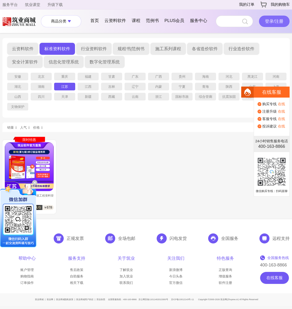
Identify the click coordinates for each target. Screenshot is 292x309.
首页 (94, 20)
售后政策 (76, 270)
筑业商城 (39, 299)
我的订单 (246, 4)
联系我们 (126, 283)
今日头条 (176, 276)
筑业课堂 (32, 5)
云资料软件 (115, 20)
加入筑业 (126, 276)
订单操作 (27, 283)
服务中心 (198, 20)
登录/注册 (274, 21)
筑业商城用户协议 (84, 299)
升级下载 (55, 5)
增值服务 (225, 276)
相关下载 (76, 283)
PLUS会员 (174, 20)
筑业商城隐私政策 (64, 299)
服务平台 (10, 5)
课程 (136, 20)
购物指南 (27, 276)
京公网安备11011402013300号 (153, 299)
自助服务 (76, 276)
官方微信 (176, 283)
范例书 (152, 20)
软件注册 (225, 283)
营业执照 (101, 299)
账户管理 (27, 270)
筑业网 (50, 299)
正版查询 (225, 270)
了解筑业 (126, 270)
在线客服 (274, 278)
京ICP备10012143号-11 (182, 299)
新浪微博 (176, 270)
